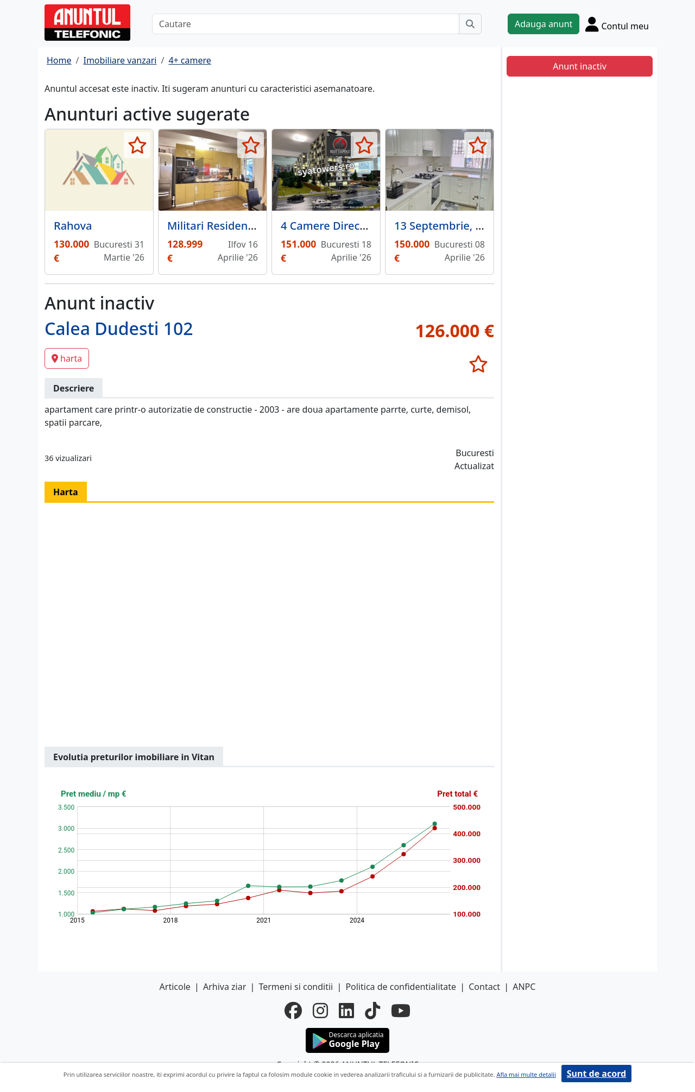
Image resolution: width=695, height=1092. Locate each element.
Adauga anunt (543, 24)
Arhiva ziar (224, 987)
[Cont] (617, 24)
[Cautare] (305, 24)
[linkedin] (346, 1011)
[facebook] (293, 1011)
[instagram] (320, 1011)
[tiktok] (372, 1011)
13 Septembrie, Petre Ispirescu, (474, 225)
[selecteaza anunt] (137, 145)
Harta (65, 492)
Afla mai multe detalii (525, 1074)
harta (67, 358)
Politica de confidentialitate (400, 987)
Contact (484, 987)
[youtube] (400, 1011)
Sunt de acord (596, 1074)
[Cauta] (470, 24)
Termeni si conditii (295, 987)
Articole (175, 987)
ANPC (524, 987)
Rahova (73, 225)
